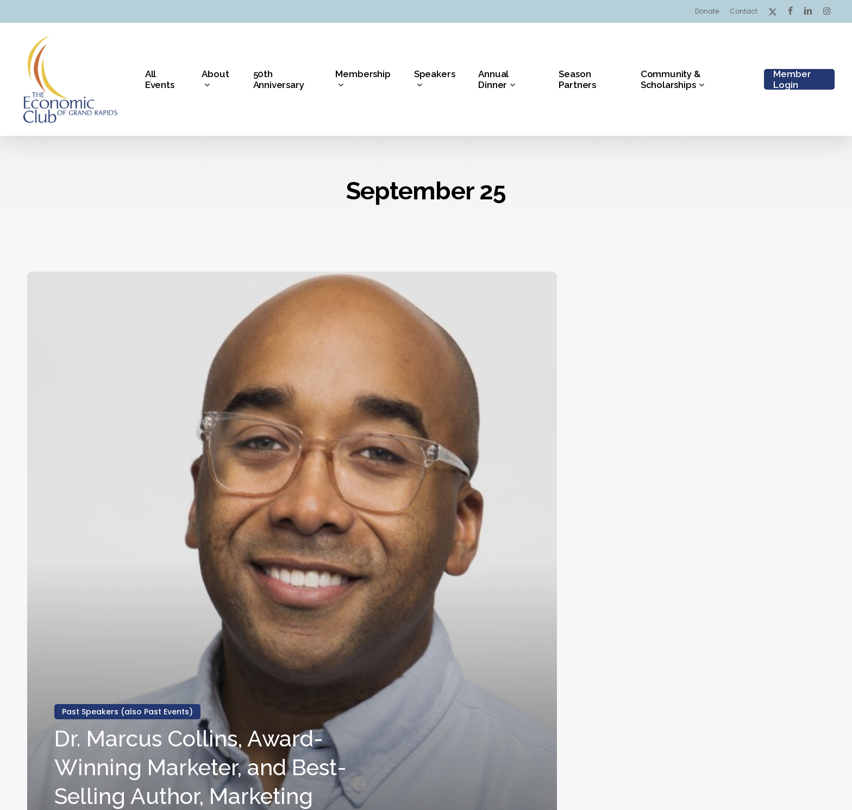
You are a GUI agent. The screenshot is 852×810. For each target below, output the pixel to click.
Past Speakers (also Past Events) (127, 711)
